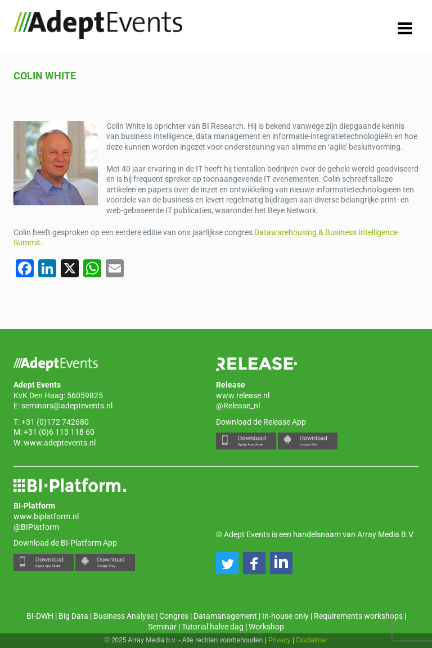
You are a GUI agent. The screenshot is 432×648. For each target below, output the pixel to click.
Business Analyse (123, 615)
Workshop (266, 626)
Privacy (279, 640)
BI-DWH (39, 615)
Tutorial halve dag (213, 626)
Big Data (73, 615)
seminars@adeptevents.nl (66, 405)
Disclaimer (311, 640)
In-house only (285, 615)
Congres (173, 615)
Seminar (162, 626)
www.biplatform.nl (46, 516)
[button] (227, 563)
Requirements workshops (358, 615)
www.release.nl (242, 395)
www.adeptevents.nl (60, 442)
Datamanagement (225, 615)
